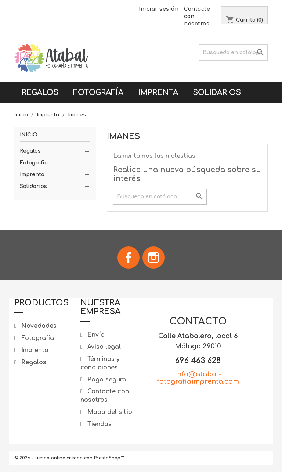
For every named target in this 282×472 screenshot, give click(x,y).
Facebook (129, 257)
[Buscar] (233, 52)
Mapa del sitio (109, 412)
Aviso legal (103, 347)
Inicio (28, 135)
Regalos (40, 92)
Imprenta (158, 92)
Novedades (38, 326)
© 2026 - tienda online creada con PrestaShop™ (69, 458)
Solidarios (217, 92)
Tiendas (99, 424)
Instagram (153, 257)
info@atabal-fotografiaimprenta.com (198, 377)
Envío (95, 334)
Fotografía (98, 92)
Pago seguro (106, 379)
